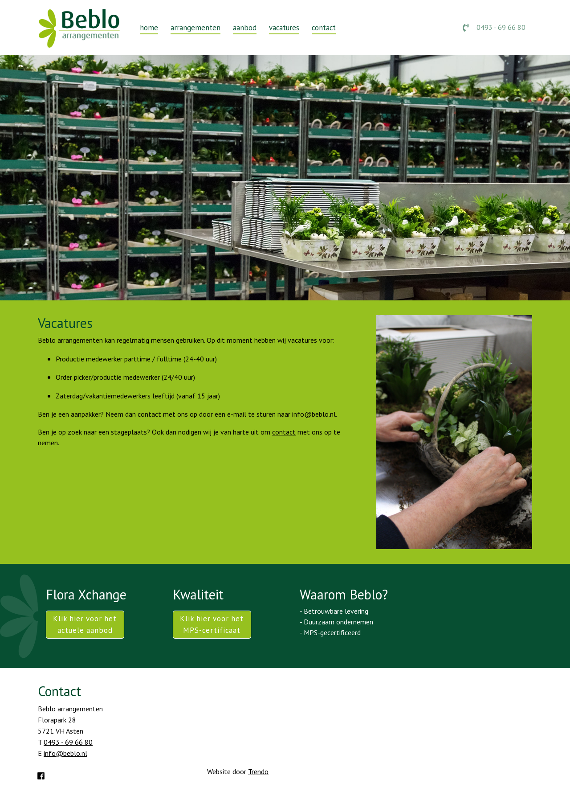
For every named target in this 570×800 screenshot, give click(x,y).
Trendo (258, 771)
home (149, 28)
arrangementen (195, 28)
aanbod (244, 28)
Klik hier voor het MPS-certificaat (212, 624)
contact (324, 28)
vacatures (284, 28)
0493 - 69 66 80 (494, 27)
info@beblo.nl (65, 753)
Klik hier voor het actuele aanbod (85, 624)
